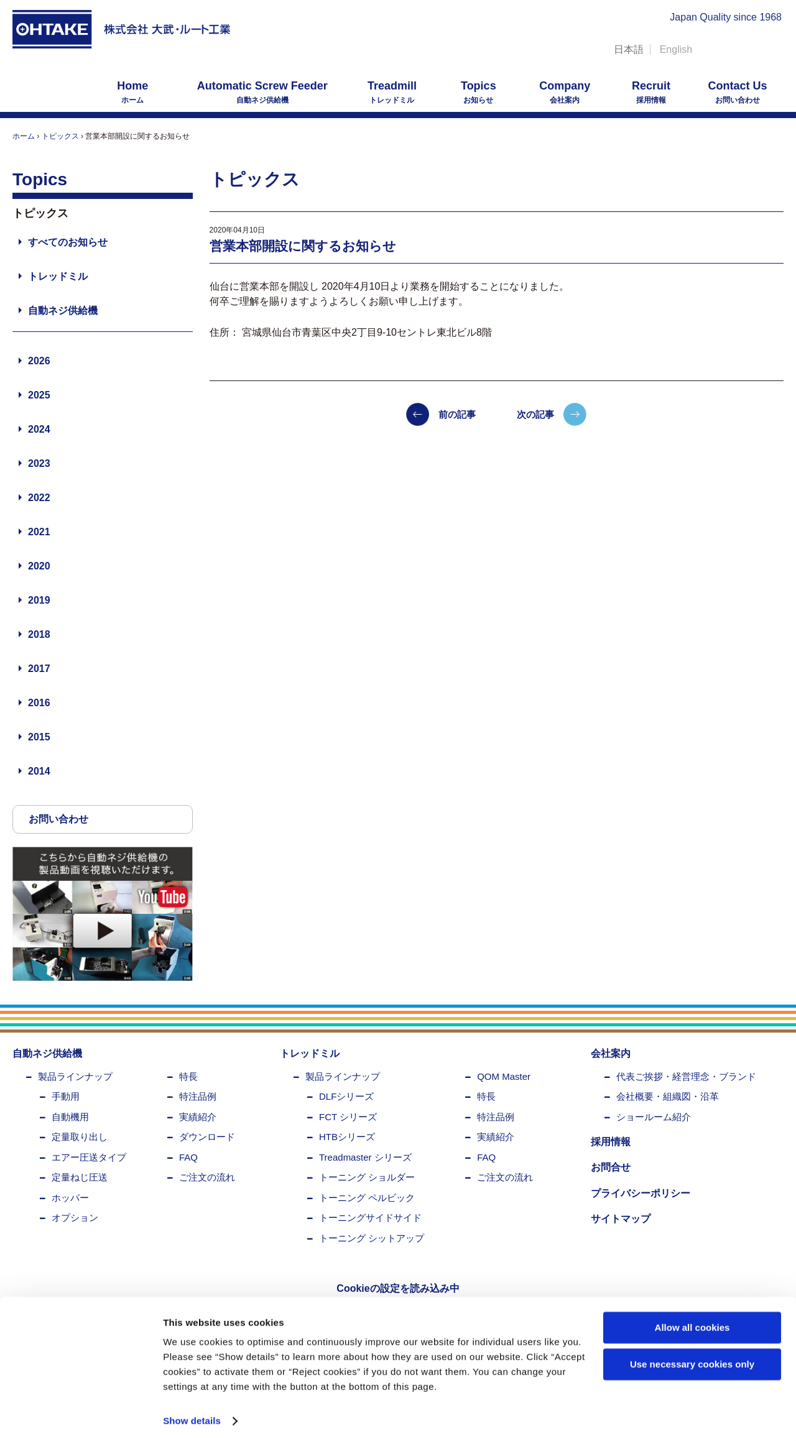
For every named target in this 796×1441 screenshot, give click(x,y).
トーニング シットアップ (371, 1238)
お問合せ (611, 1167)
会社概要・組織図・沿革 (667, 1096)
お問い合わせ (737, 92)
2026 (39, 361)
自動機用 (70, 1117)
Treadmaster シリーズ (365, 1157)
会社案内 (564, 92)
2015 (39, 737)
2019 (39, 600)
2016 (39, 702)
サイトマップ (620, 1218)
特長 (188, 1076)
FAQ (188, 1157)
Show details (192, 1416)
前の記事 (457, 414)
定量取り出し (80, 1136)
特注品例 (197, 1096)
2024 (39, 429)
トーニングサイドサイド (370, 1217)
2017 (39, 668)
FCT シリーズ (348, 1117)
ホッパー (70, 1197)
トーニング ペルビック (367, 1197)
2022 (39, 497)
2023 (39, 463)
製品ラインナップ (75, 1076)
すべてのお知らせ (68, 242)
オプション (75, 1217)
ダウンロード (207, 1136)
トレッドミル (392, 92)
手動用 (66, 1096)
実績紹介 (197, 1117)
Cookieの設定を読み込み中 (397, 1288)
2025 (39, 395)
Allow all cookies (692, 1323)
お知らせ (478, 92)
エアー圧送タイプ (89, 1157)
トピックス (60, 136)
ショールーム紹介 (653, 1117)
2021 (39, 532)
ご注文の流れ (207, 1177)
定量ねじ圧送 (80, 1177)
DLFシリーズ (346, 1096)
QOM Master (503, 1076)
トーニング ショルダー (367, 1177)
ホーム (132, 92)
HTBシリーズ (347, 1136)
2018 (39, 634)
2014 (39, 771)
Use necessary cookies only (692, 1359)
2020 (39, 566)
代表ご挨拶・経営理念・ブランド (686, 1076)
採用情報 (651, 92)
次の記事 (535, 414)
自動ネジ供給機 (262, 92)
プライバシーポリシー (640, 1193)
